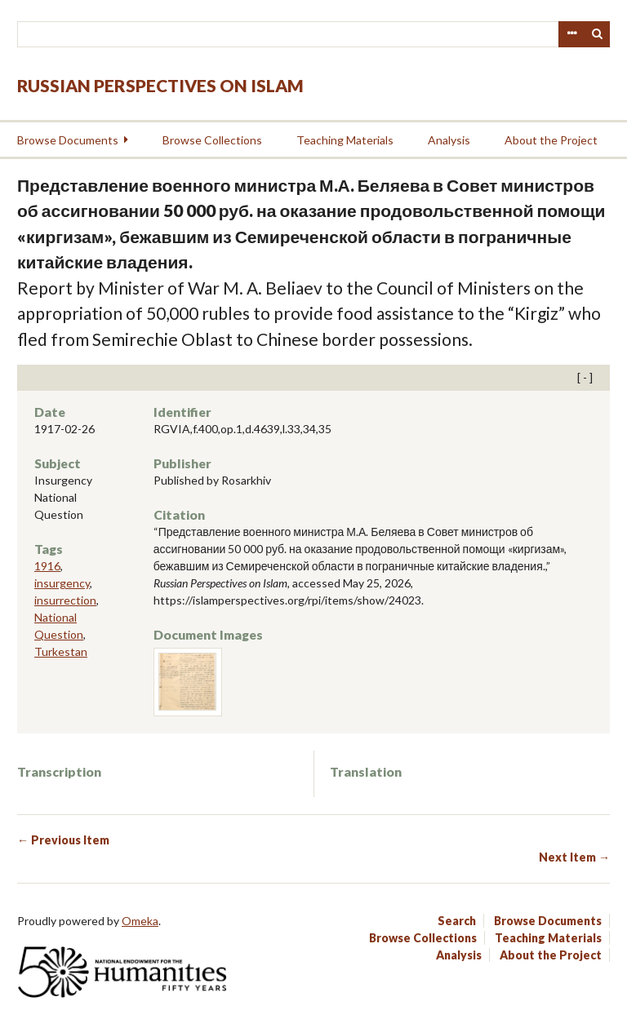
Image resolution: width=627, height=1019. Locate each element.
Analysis (449, 140)
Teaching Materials (345, 140)
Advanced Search (571, 34)
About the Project (551, 140)
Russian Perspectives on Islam (160, 85)
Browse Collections (212, 140)
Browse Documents (67, 140)
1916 (47, 566)
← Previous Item (63, 840)
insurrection (65, 600)
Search (598, 34)
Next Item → (574, 857)
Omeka (140, 921)
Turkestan (60, 651)
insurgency (62, 583)
